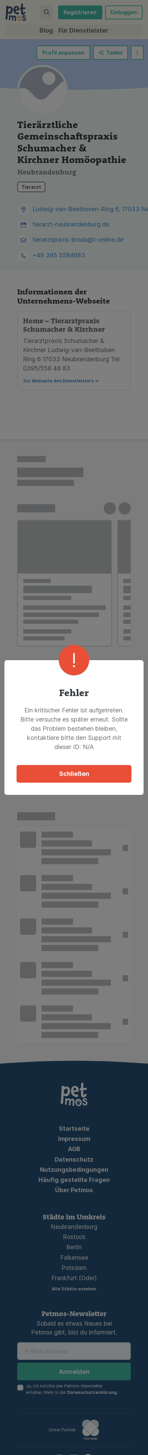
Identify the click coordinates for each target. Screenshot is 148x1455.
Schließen (74, 758)
